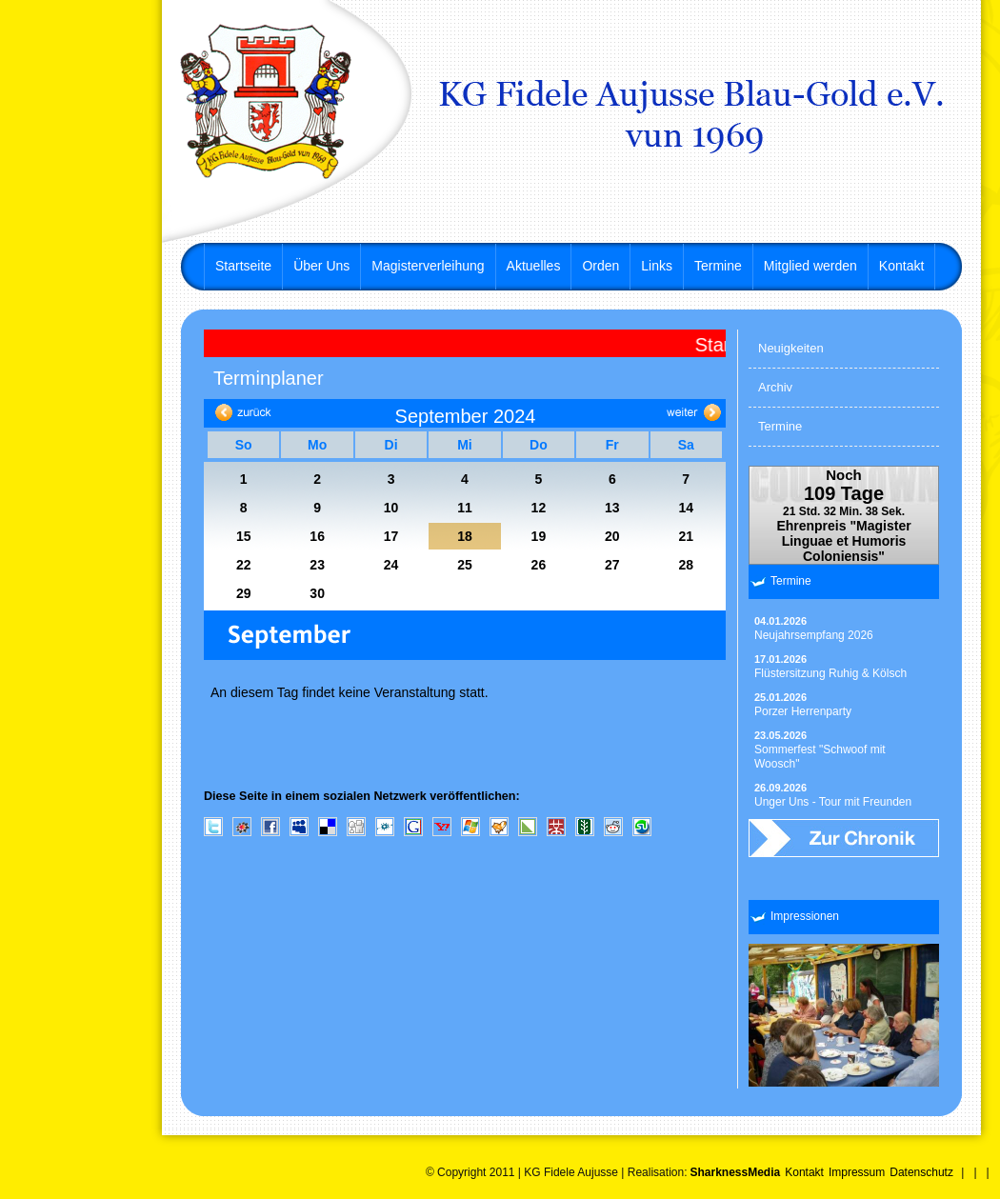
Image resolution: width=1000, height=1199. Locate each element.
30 (317, 593)
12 (539, 507)
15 (243, 536)
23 (317, 564)
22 (243, 564)
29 (243, 593)
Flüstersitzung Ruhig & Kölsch (830, 666)
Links (656, 265)
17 (391, 536)
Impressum (857, 1172)
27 (612, 564)
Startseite (243, 265)
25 (464, 564)
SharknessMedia (735, 1172)
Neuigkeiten (791, 348)
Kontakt (901, 265)
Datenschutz (921, 1172)
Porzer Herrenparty (802, 704)
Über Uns (321, 265)
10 (391, 507)
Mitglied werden (810, 265)
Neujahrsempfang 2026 (813, 628)
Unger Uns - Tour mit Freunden (832, 795)
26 (539, 564)
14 (685, 507)
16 (317, 536)
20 (612, 536)
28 (685, 564)
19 (539, 536)
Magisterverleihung (427, 265)
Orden (600, 265)
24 (391, 564)
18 (464, 536)
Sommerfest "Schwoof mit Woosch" (820, 749)
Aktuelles (534, 265)
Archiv (775, 387)
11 (464, 507)
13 (612, 507)
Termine (718, 265)
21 (685, 536)
